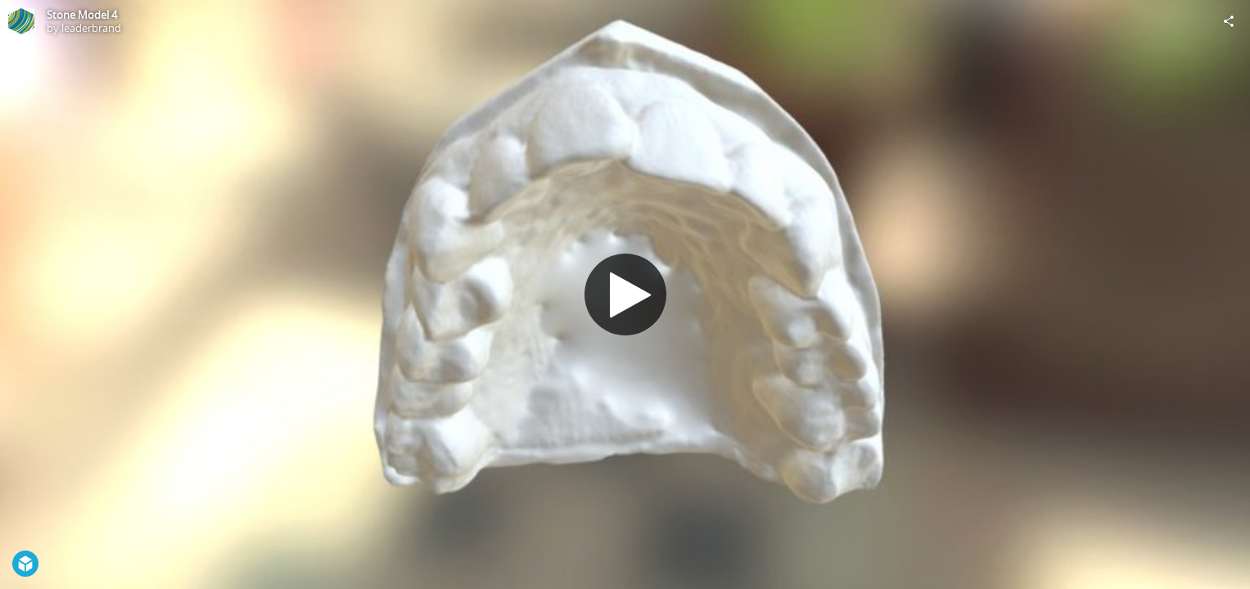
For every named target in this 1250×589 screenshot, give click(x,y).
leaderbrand (91, 27)
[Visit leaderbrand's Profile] (21, 21)
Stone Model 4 (82, 14)
